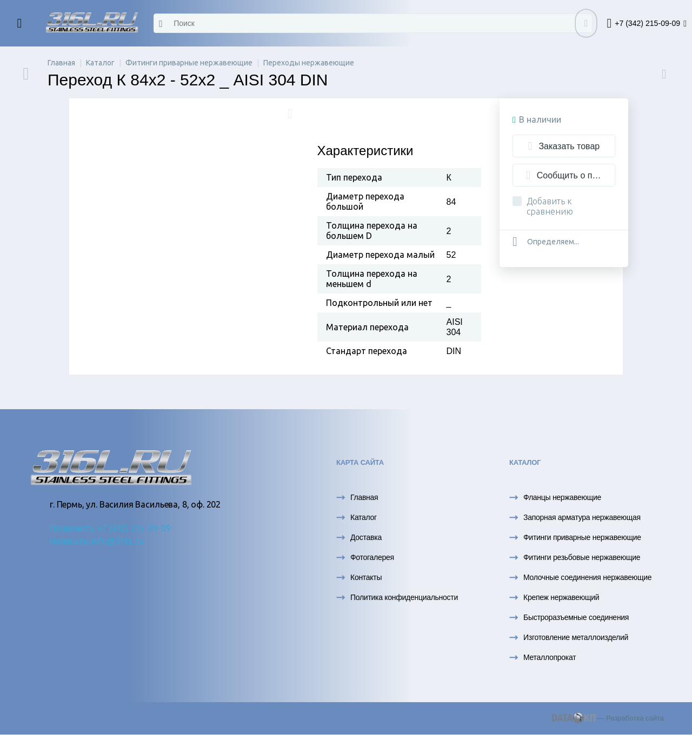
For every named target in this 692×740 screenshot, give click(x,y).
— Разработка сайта (608, 718)
